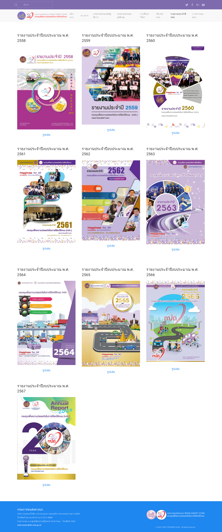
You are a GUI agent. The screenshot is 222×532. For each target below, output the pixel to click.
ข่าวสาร (84, 15)
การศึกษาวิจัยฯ (144, 15)
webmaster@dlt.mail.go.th (29, 525)
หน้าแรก (72, 15)
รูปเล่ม (175, 133)
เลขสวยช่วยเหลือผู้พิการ (102, 15)
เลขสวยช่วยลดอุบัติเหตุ (124, 15)
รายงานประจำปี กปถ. (178, 15)
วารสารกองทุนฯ (197, 15)
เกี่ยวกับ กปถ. (159, 15)
